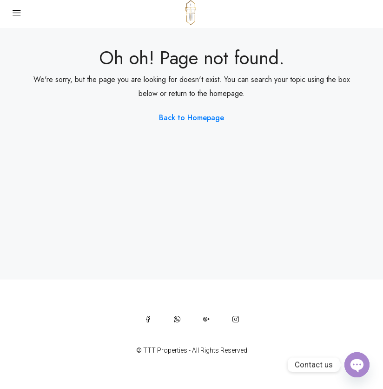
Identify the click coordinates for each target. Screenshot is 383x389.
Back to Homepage (191, 117)
